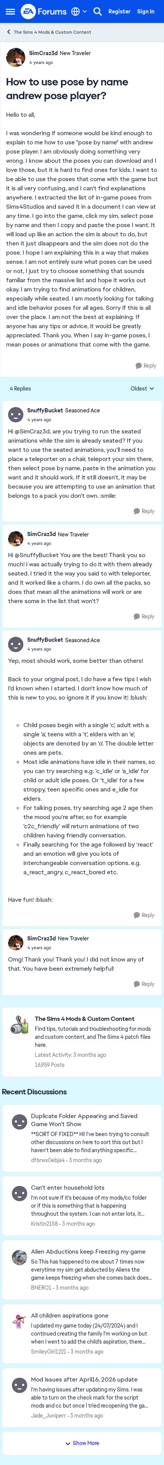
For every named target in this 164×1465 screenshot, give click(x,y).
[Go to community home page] (44, 11)
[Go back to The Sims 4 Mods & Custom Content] (94, 1019)
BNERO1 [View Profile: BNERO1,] (41, 1287)
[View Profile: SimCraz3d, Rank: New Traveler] (15, 57)
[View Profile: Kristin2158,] (19, 1193)
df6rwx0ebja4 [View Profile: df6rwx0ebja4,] (48, 1159)
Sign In (145, 11)
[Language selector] (79, 11)
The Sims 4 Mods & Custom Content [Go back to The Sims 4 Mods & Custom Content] (48, 32)
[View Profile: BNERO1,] (19, 1257)
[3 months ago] (84, 1160)
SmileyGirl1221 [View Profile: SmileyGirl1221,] (48, 1351)
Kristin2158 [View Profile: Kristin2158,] (44, 1223)
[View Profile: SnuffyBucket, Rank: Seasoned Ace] (15, 414)
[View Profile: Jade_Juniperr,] (19, 1385)
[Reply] (146, 366)
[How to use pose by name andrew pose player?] (63, 419)
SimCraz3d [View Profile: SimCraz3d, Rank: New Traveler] (43, 53)
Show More (82, 1443)
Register (119, 11)
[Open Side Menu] (10, 11)
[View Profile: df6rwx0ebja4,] (19, 1122)
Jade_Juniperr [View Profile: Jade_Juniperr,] (48, 1415)
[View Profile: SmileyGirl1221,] (19, 1321)
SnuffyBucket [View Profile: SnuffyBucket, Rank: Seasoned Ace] (45, 410)
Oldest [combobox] (142, 389)
